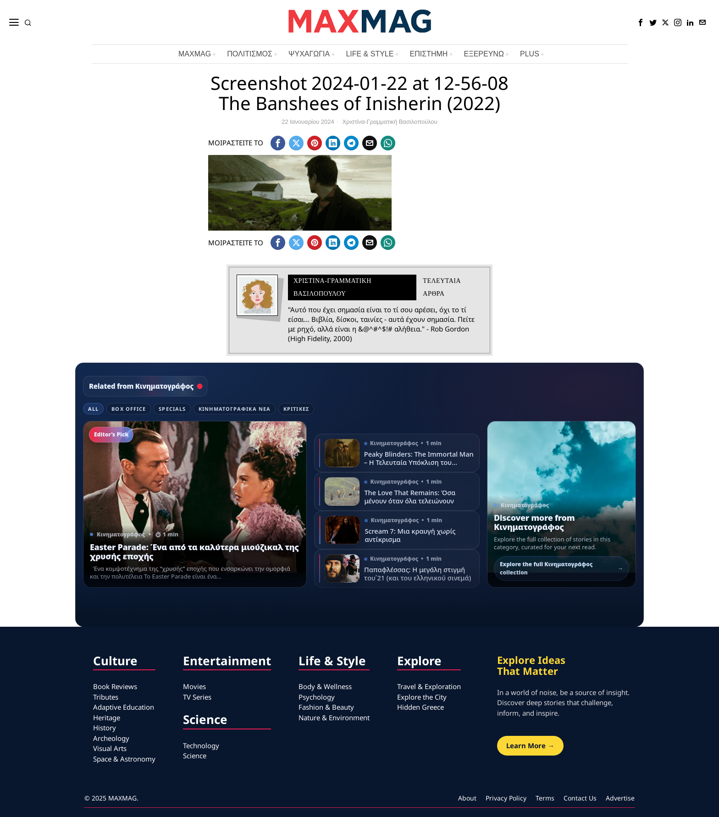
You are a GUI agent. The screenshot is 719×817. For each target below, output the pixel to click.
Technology (201, 745)
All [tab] (93, 408)
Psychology (317, 696)
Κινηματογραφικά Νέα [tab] (235, 408)
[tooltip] (640, 22)
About (467, 798)
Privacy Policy (506, 798)
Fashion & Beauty (326, 707)
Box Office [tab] (128, 408)
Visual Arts (110, 748)
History (104, 727)
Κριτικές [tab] (296, 408)
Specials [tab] (172, 408)
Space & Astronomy (124, 758)
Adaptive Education (123, 707)
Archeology (111, 738)
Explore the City (422, 696)
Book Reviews (115, 686)
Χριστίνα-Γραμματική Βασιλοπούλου (389, 121)
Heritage (106, 717)
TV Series (197, 696)
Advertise (620, 798)
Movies (194, 686)
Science (194, 755)
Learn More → (530, 745)
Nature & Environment (334, 717)
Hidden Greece (420, 707)
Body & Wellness (325, 686)
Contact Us (580, 798)
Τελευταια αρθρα (441, 287)
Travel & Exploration (429, 686)
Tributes (105, 696)
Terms (545, 798)
